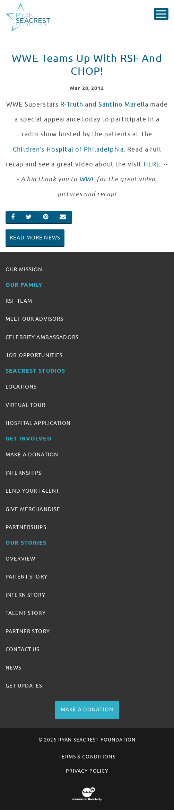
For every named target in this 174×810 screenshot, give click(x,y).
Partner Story (28, 631)
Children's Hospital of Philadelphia (68, 149)
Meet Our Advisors (34, 319)
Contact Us (23, 649)
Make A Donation (32, 454)
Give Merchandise (33, 509)
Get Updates (24, 685)
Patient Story (26, 576)
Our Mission (24, 269)
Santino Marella (123, 104)
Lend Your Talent (32, 491)
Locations (21, 386)
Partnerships (26, 527)
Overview (20, 558)
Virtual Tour (25, 405)
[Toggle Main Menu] (161, 14)
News (14, 667)
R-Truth (71, 104)
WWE (87, 179)
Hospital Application (38, 423)
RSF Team (19, 301)
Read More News (35, 237)
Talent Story (26, 613)
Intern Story (25, 595)
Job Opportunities (34, 355)
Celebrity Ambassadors (42, 337)
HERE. (152, 164)
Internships (24, 473)
